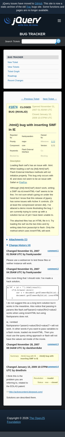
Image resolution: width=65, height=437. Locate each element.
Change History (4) (20, 245)
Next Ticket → (50, 99)
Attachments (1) (18, 239)
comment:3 (53, 344)
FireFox (23, 182)
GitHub (38, 3)
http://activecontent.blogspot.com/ (24, 391)
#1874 (13, 107)
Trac (28, 6)
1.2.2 (53, 141)
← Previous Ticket (30, 99)
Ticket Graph (14, 71)
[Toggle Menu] (59, 20)
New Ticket (13, 62)
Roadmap (12, 76)
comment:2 (53, 269)
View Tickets (13, 67)
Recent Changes (15, 80)
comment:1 (53, 251)
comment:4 (53, 366)
